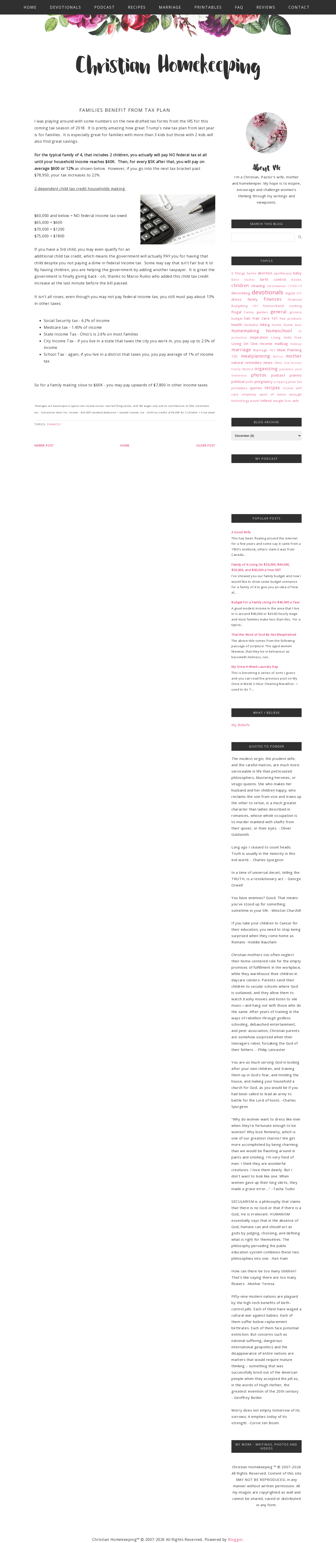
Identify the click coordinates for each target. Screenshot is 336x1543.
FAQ (239, 7)
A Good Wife (241, 532)
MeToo (278, 357)
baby (297, 273)
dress (236, 299)
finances (54, 424)
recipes (272, 387)
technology (240, 401)
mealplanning (255, 356)
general (278, 311)
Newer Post (44, 446)
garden (262, 312)
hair (247, 318)
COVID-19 (295, 286)
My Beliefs (240, 724)
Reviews (265, 7)
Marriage (170, 7)
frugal (236, 312)
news (268, 362)
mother (294, 356)
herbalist (251, 325)
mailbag (281, 343)
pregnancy (264, 381)
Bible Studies (243, 280)
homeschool (279, 330)
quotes (256, 387)
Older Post (205, 446)
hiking (265, 324)
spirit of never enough (280, 394)
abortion (265, 273)
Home (30, 7)
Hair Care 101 (265, 318)
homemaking (245, 330)
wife (295, 401)
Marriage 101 (264, 350)
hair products (291, 318)
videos (266, 400)
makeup (296, 344)
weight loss (282, 401)
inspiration (259, 337)
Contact (299, 7)
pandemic (286, 369)
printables (239, 388)
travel (254, 401)
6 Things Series (243, 273)
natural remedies (246, 362)
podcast (278, 375)
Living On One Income (252, 343)
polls (249, 382)
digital (290, 293)
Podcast (104, 7)
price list (295, 382)
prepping (280, 382)
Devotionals (65, 7)
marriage (241, 349)
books (297, 279)
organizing (266, 368)
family (253, 299)
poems (296, 375)
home (276, 325)
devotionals (267, 292)
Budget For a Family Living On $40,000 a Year (265, 602)
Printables (208, 7)
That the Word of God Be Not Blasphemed (263, 634)
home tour (293, 325)
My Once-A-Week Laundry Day (254, 667)
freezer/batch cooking (282, 306)
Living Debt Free (286, 337)
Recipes (137, 7)
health (236, 324)
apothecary (283, 273)
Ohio (278, 363)
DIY (299, 293)
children (240, 285)
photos (259, 375)
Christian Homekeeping (168, 67)
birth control (273, 279)
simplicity (248, 394)
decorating (240, 293)
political (238, 381)
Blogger (235, 1539)
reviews (288, 388)
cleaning (258, 285)
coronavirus (276, 286)
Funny (249, 312)
